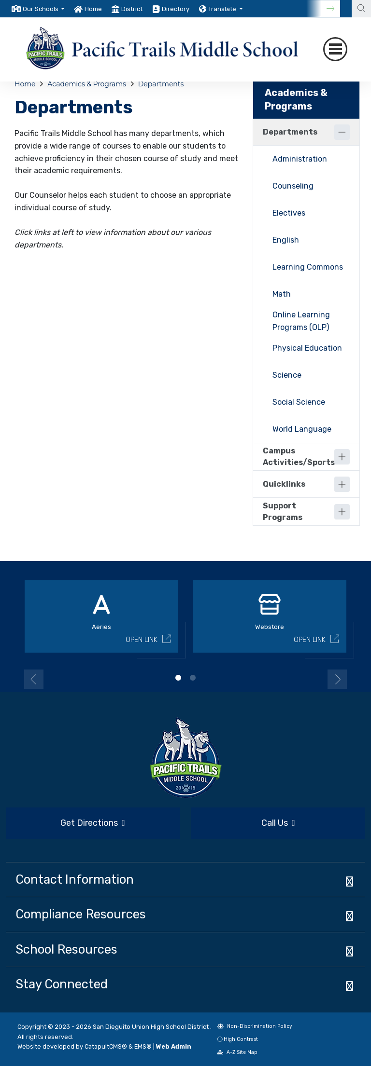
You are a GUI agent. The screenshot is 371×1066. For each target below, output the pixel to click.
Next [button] (337, 679)
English (285, 240)
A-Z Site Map (237, 1052)
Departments (161, 84)
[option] (38, 8)
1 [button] (178, 678)
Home (93, 9)
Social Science (298, 402)
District (132, 9)
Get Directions (92, 823)
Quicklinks (284, 484)
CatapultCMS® (106, 1046)
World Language (301, 429)
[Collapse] (342, 132)
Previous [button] (33, 679)
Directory (175, 9)
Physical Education (307, 348)
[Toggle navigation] (335, 49)
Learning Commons (307, 267)
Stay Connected (61, 984)
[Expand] (342, 457)
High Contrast (241, 1039)
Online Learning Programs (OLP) (301, 321)
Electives (288, 213)
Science (286, 375)
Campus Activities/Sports (298, 456)
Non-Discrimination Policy (254, 1026)
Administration (299, 159)
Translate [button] (223, 9)
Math (281, 294)
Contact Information (74, 879)
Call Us (278, 823)
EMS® (143, 1046)
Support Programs (282, 511)
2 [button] (193, 678)
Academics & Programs (86, 84)
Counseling (293, 186)
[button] (43, 9)
